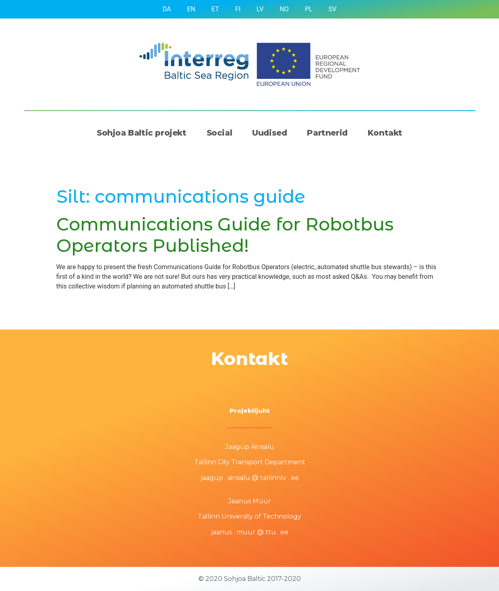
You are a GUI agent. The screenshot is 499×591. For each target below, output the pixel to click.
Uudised (269, 133)
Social (219, 133)
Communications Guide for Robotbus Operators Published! (224, 234)
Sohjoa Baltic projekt (141, 133)
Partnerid (327, 133)
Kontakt (385, 133)
